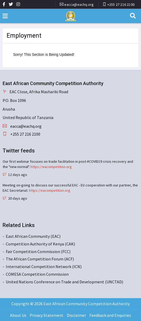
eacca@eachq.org (79, 4)
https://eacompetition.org (51, 166)
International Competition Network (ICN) (44, 266)
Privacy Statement (46, 315)
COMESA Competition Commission (37, 274)
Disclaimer (76, 315)
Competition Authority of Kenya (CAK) (40, 243)
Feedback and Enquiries (110, 315)
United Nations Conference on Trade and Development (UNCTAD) (64, 281)
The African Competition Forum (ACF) (40, 258)
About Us (18, 315)
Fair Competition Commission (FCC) (38, 251)
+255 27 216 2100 (120, 4)
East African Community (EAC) (33, 236)
